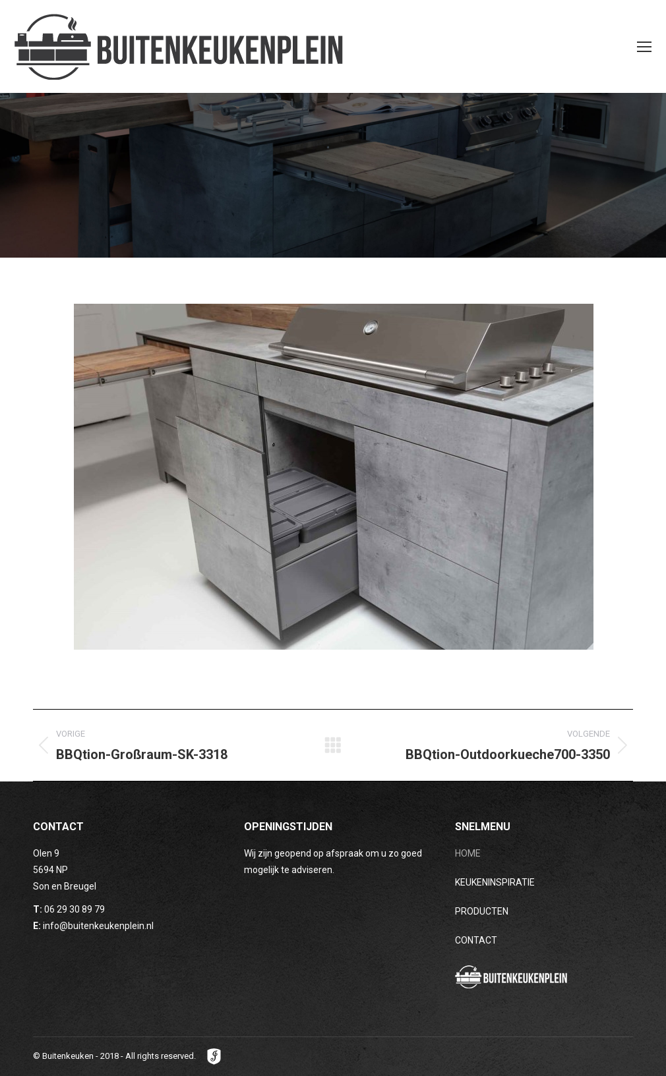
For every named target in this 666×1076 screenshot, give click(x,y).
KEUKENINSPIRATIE (495, 882)
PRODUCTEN (481, 911)
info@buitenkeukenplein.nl (98, 925)
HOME (468, 853)
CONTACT (476, 940)
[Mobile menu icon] (644, 46)
